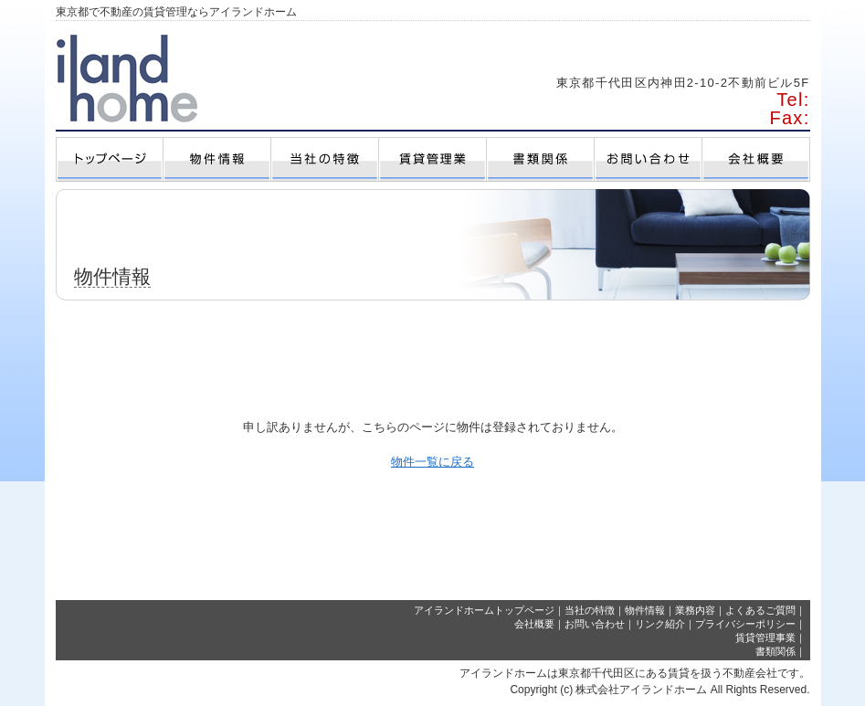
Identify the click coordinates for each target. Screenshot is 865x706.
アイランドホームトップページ (484, 610)
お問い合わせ (594, 623)
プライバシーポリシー (745, 623)
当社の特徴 (589, 610)
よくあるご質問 (760, 610)
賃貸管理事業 (765, 637)
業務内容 (695, 610)
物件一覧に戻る (432, 462)
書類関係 (775, 651)
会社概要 (534, 623)
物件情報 (645, 610)
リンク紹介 (660, 623)
